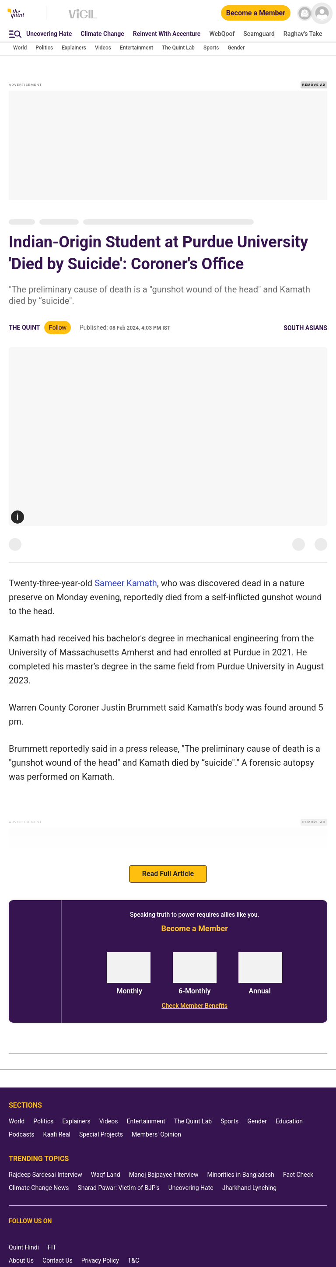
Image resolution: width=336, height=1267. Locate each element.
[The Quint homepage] (16, 14)
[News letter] (304, 13)
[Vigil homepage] (83, 17)
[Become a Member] (255, 13)
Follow (57, 327)
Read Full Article (168, 873)
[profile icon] (321, 13)
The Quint (24, 327)
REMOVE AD (314, 85)
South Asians (305, 327)
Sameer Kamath (125, 583)
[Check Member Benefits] (194, 1006)
